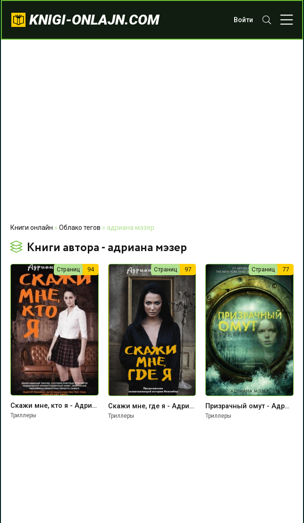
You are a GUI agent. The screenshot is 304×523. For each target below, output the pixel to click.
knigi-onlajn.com (94, 19)
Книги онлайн (31, 227)
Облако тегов (80, 227)
